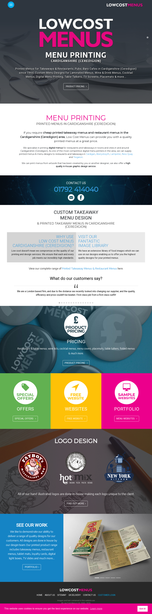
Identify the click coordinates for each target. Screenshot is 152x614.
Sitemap (61, 595)
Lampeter (115, 154)
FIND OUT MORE (76, 503)
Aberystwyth (102, 154)
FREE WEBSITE (76, 418)
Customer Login (106, 595)
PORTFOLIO (32, 567)
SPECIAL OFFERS (25, 418)
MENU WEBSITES (126, 418)
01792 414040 (76, 189)
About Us (50, 595)
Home (39, 595)
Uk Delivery (75, 595)
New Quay (127, 154)
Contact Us (89, 595)
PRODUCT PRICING (76, 86)
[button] (70, 548)
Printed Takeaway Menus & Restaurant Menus (89, 268)
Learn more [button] (96, 608)
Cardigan (90, 154)
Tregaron (78, 157)
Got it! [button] (142, 608)
